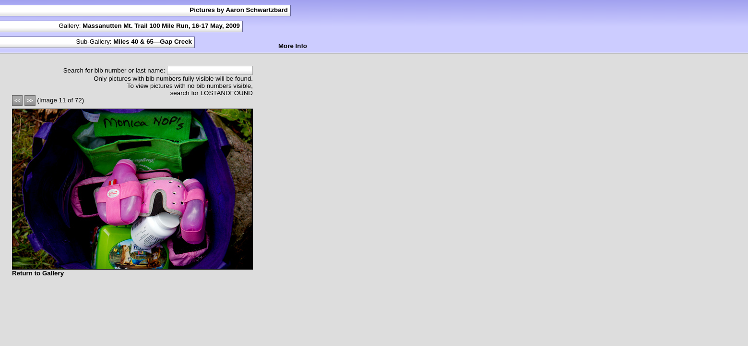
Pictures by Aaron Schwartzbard (239, 9)
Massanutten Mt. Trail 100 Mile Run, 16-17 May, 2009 (161, 25)
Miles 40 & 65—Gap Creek (152, 41)
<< (17, 100)
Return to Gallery (38, 273)
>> (30, 100)
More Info (292, 45)
